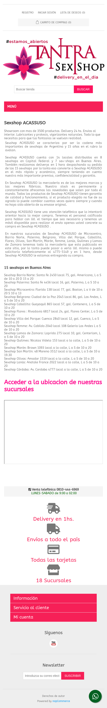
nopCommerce (61, 701)
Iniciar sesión (47, 12)
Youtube (53, 643)
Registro (28, 12)
